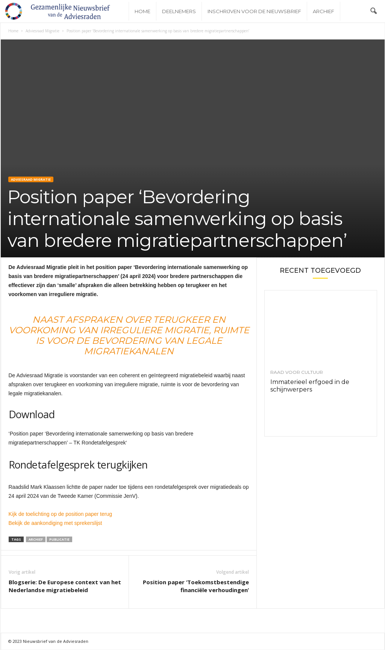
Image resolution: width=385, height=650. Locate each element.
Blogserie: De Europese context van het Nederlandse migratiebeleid (65, 586)
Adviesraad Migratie (42, 31)
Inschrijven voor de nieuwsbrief (254, 11)
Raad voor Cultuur (296, 372)
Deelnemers (179, 11)
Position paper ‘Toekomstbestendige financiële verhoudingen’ (196, 586)
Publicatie (59, 539)
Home (142, 11)
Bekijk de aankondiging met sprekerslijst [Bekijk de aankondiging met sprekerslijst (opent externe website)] (56, 523)
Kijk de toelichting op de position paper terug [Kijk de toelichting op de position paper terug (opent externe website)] (60, 514)
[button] (373, 11)
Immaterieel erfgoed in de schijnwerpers (309, 386)
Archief (323, 11)
